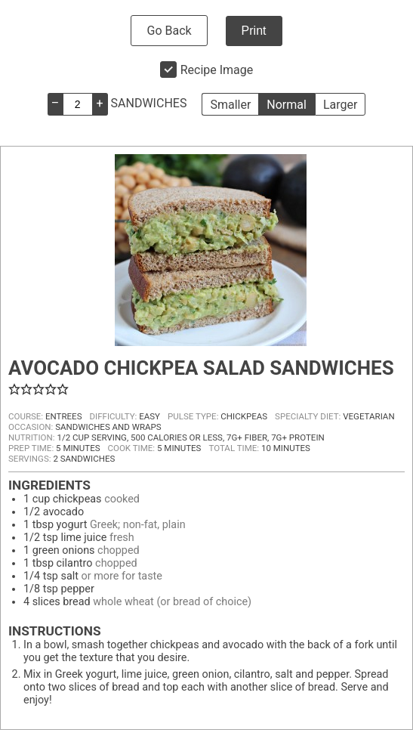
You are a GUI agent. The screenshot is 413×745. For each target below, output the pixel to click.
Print (254, 30)
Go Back (168, 30)
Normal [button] (287, 104)
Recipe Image (217, 70)
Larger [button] (340, 104)
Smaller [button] (230, 104)
